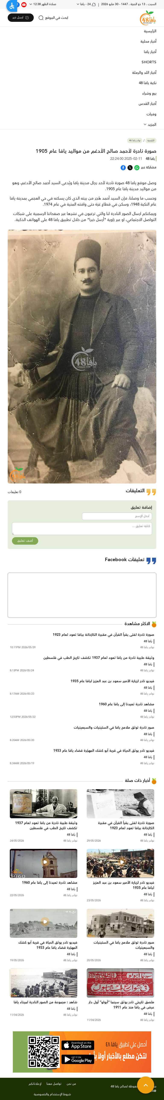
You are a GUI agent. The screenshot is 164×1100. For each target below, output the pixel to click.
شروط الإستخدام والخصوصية (52, 1094)
